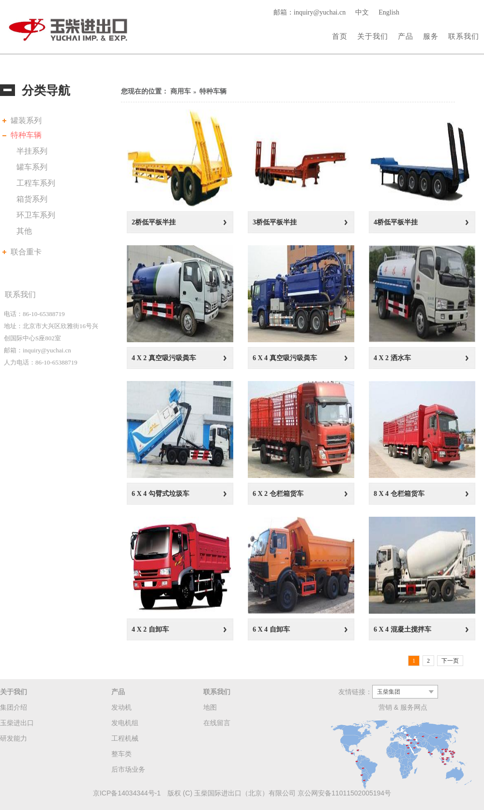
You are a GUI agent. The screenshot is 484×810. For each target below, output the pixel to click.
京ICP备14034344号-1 (127, 793)
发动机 (121, 707)
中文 (362, 12)
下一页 (450, 660)
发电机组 (124, 723)
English (388, 12)
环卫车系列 (35, 215)
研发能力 (13, 738)
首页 (340, 36)
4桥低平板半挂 (396, 222)
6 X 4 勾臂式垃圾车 (160, 493)
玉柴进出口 (17, 723)
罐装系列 (26, 120)
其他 (24, 231)
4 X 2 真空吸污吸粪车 (164, 358)
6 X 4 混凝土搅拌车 (402, 629)
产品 (405, 36)
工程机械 (124, 738)
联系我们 (463, 36)
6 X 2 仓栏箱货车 (278, 493)
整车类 (121, 754)
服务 (431, 36)
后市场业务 (128, 769)
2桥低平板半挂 (154, 222)
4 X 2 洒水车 (392, 358)
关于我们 (372, 36)
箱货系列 (31, 199)
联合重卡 (26, 252)
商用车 (180, 91)
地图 (210, 707)
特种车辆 (26, 135)
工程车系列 (35, 183)
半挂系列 (31, 151)
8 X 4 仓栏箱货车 (399, 493)
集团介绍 (13, 707)
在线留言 (216, 723)
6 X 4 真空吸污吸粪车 (285, 358)
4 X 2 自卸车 (150, 629)
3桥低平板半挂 (275, 222)
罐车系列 (31, 167)
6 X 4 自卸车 (271, 629)
